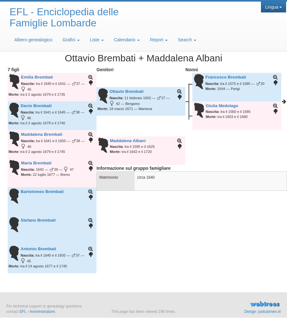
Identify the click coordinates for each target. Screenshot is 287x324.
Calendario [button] (127, 39)
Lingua (273, 7)
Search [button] (187, 39)
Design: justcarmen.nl (262, 311)
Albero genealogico (33, 39)
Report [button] (159, 39)
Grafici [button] (71, 39)
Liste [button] (96, 39)
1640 (150, 177)
